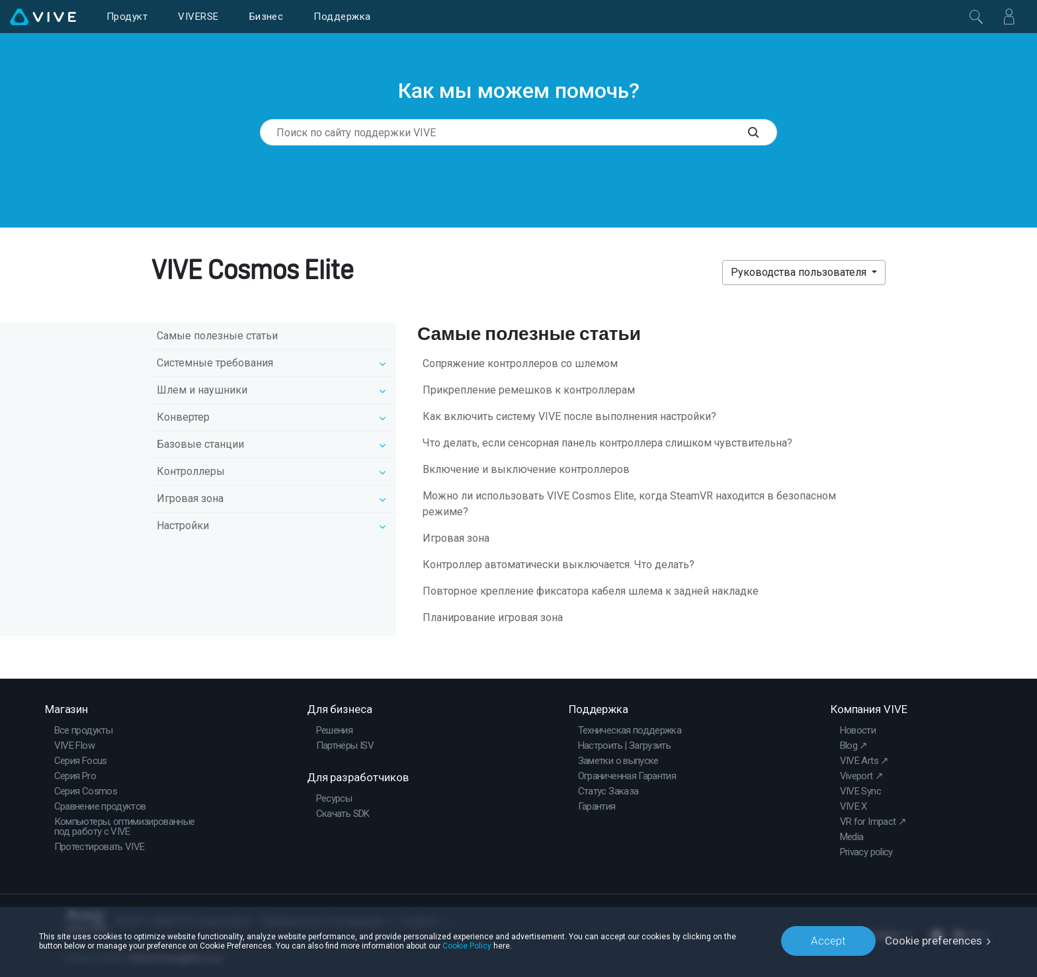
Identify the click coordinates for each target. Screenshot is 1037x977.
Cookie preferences (933, 940)
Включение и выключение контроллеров (526, 469)
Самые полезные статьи (217, 335)
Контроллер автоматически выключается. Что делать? (558, 564)
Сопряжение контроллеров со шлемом (520, 363)
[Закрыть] (976, 16)
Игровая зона (456, 538)
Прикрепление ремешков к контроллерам (529, 390)
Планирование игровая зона (493, 617)
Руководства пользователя (800, 272)
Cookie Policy (466, 945)
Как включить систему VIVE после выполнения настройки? (569, 416)
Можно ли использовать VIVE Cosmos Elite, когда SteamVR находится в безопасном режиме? (629, 503)
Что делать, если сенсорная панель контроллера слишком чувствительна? (607, 443)
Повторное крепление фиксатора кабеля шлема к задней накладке (591, 591)
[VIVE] (43, 16)
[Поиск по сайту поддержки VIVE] (762, 132)
